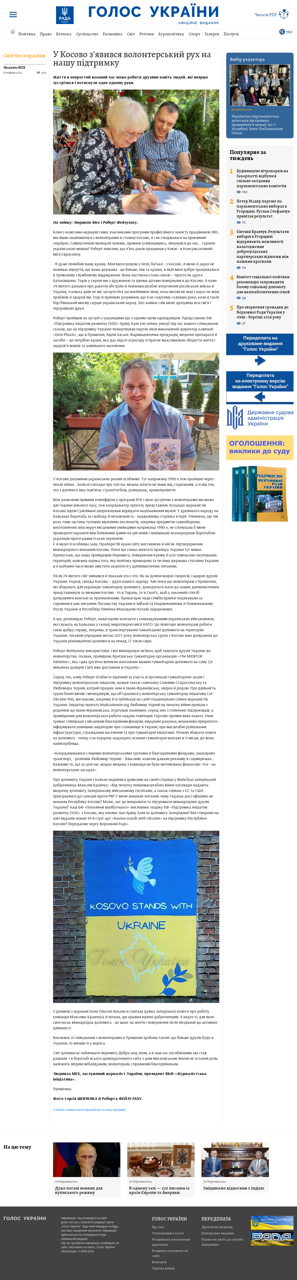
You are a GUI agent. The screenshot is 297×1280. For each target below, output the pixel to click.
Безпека (63, 34)
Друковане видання (217, 1227)
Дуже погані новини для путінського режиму (79, 1190)
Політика (27, 34)
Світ (131, 34)
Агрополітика (171, 34)
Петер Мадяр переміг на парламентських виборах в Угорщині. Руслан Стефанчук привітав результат (263, 209)
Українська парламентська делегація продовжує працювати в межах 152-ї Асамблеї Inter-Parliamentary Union (257, 124)
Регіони (147, 34)
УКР (289, 32)
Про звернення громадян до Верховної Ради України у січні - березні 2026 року (262, 312)
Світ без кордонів (24, 55)
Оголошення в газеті (168, 1233)
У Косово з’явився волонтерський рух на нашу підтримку (132, 58)
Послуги (231, 34)
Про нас (158, 1227)
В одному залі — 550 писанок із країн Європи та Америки (159, 1190)
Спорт (194, 34)
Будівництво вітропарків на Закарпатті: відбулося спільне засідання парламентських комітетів (262, 178)
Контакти (159, 1262)
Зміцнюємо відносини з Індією (233, 1188)
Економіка (112, 34)
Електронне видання (218, 1233)
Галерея (212, 34)
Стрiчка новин (163, 1268)
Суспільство (87, 34)
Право (45, 34)
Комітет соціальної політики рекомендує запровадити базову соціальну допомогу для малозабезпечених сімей (263, 284)
